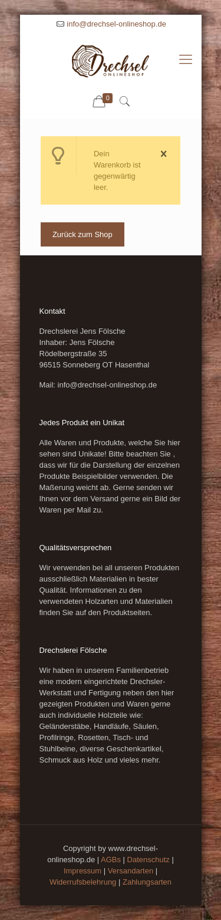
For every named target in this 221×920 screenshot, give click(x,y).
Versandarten (130, 870)
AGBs (111, 859)
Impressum (82, 870)
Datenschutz (148, 859)
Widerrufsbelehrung (83, 882)
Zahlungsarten (147, 882)
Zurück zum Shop (82, 234)
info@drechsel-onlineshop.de (116, 23)
